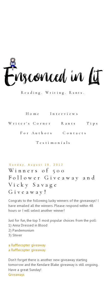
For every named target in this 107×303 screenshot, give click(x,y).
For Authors (36, 132)
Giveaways (16, 274)
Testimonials (53, 142)
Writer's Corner (29, 123)
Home (33, 113)
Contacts (75, 132)
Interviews (64, 113)
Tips (92, 123)
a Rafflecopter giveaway (26, 245)
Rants (68, 123)
